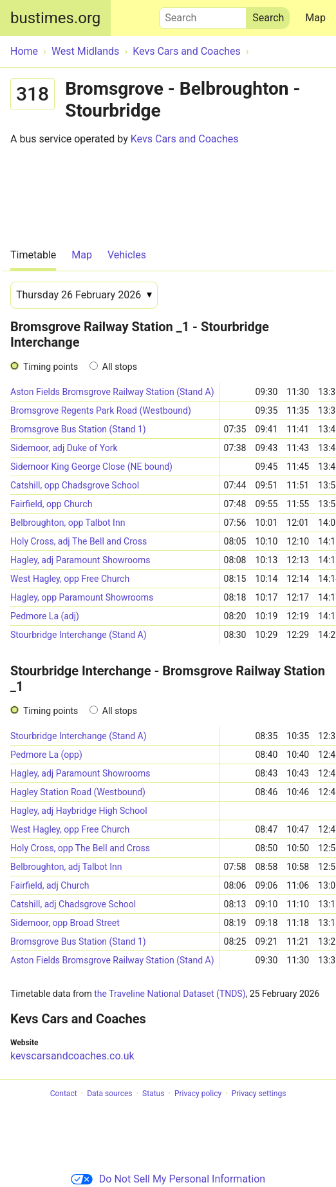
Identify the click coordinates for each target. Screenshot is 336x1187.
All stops (119, 367)
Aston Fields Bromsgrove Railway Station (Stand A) (112, 392)
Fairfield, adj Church (49, 885)
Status (153, 1093)
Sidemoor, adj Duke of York (64, 448)
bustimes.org (55, 18)
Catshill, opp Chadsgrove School (74, 485)
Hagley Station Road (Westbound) (77, 792)
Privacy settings (259, 1093)
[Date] (84, 295)
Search (203, 15)
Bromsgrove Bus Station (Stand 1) (78, 429)
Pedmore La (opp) (46, 754)
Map (315, 18)
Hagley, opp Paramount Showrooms (81, 597)
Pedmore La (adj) (44, 616)
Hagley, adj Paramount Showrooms (80, 560)
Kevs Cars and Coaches (185, 139)
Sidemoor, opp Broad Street (65, 923)
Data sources (109, 1093)
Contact (63, 1093)
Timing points (50, 367)
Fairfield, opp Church (51, 504)
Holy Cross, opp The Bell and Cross (80, 848)
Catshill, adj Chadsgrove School (73, 904)
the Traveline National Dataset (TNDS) (169, 994)
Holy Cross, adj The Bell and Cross (78, 541)
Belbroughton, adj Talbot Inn (66, 867)
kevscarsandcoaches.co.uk (72, 1056)
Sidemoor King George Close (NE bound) (91, 466)
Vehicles (126, 255)
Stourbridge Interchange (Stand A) (78, 635)
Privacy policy (197, 1093)
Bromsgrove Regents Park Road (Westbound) (100, 410)
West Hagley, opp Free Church (69, 579)
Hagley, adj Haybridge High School (78, 811)
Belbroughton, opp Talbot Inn (67, 522)
